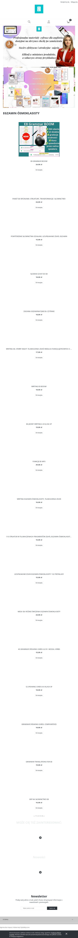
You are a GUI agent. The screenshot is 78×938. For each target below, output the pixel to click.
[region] (39, 88)
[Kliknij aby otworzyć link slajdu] (38, 88)
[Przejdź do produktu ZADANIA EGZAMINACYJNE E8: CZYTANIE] (39, 846)
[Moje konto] (48, 23)
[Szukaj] (29, 22)
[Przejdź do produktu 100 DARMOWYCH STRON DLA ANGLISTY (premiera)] (39, 880)
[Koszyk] (68, 22)
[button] (9, 22)
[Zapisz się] (52, 909)
